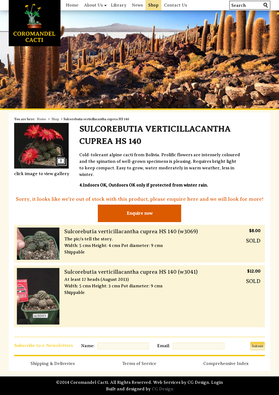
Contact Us (175, 5)
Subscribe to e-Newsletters (43, 345)
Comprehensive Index (225, 363)
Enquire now (140, 213)
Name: (88, 345)
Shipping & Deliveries (53, 363)
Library (118, 5)
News (137, 5)
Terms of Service (139, 363)
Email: (163, 345)
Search (238, 5)
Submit (257, 346)
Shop (153, 5)
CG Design (162, 389)
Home (72, 5)
